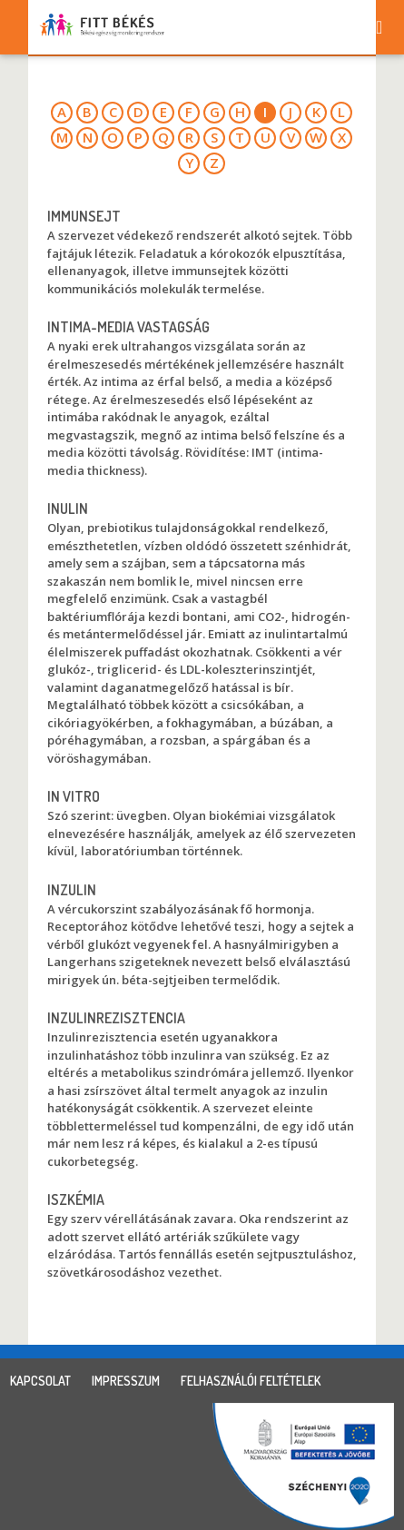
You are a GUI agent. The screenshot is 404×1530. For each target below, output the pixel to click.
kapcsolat (40, 1380)
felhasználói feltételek (250, 1380)
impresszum (126, 1380)
